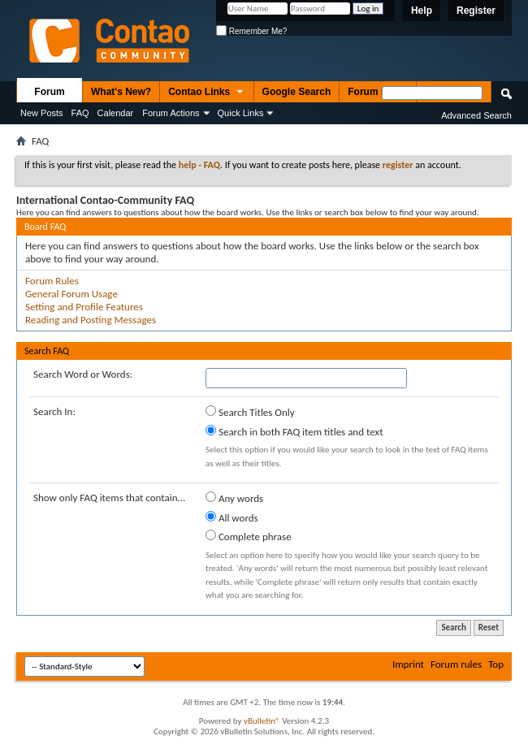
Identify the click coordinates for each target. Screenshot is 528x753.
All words (232, 517)
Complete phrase (249, 536)
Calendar (115, 113)
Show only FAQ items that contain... (109, 497)
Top (496, 664)
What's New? (121, 91)
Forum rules (456, 664)
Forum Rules (52, 281)
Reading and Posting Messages (90, 320)
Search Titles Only (250, 411)
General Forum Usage (71, 294)
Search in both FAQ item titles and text (294, 431)
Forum (49, 91)
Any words (234, 497)
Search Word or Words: (82, 374)
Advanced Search (476, 115)
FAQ (80, 113)
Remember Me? (251, 31)
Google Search (296, 91)
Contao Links (206, 92)
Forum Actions (170, 113)
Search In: (54, 411)
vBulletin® (262, 721)
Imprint (408, 664)
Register (476, 10)
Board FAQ (45, 226)
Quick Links (241, 113)
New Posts (41, 113)
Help (421, 10)
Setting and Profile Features (84, 307)
